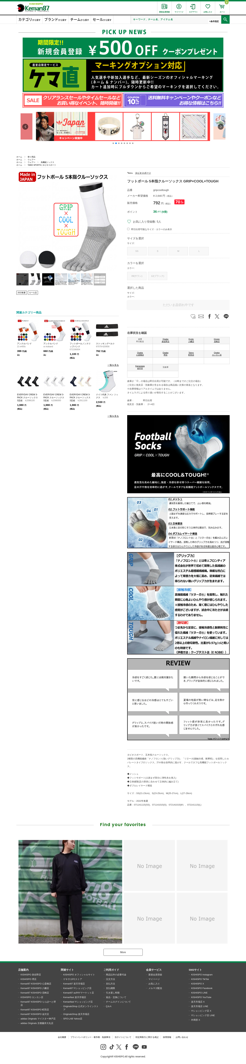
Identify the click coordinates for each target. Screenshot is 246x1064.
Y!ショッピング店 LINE (203, 1015)
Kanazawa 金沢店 (140, 367)
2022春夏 (22, 293)
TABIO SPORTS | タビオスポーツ (42, 165)
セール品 (33, 293)
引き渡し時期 (113, 992)
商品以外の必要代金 (116, 974)
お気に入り (154, 983)
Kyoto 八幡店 (191, 340)
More (123, 952)
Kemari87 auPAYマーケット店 (78, 992)
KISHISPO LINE (199, 992)
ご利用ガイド (111, 969)
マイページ (154, 979)
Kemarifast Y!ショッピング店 (78, 1001)
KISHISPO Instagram (202, 974)
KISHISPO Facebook (201, 988)
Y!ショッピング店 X (201, 1011)
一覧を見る (113, 365)
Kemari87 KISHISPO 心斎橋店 (36, 983)
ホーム (19, 157)
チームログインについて (118, 1001)
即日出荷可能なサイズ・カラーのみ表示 (151, 229)
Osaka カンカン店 (217, 354)
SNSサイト (195, 969)
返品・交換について (116, 997)
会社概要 (62, 1037)
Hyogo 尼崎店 (217, 340)
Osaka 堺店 (165, 354)
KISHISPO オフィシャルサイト (79, 974)
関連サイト (67, 969)
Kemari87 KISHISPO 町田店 (35, 1009)
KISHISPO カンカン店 (32, 997)
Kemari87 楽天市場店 (74, 983)
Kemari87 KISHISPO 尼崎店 (35, 992)
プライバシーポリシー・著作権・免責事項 (90, 1037)
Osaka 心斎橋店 (140, 354)
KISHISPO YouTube (201, 997)
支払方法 (110, 983)
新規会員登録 (155, 974)
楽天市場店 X (198, 1001)
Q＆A (109, 1006)
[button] (113, 143)
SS (136, 251)
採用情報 (167, 1037)
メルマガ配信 (155, 988)
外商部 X (195, 1020)
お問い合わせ (182, 1037)
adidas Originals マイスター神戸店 (38, 1018)
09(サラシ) (136, 276)
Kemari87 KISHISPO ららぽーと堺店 (38, 1003)
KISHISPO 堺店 (28, 979)
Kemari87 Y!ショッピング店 (77, 988)
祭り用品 (31, 157)
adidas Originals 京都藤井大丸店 (37, 1023)
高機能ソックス (47, 162)
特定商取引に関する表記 (147, 1037)
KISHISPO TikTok (200, 979)
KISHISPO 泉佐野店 (31, 974)
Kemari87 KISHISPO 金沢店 (35, 1014)
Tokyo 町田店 (191, 354)
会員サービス (154, 969)
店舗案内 (23, 969)
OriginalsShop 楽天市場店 (76, 1014)
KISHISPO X (197, 983)
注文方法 (110, 979)
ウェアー (31, 160)
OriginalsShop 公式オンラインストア (80, 1008)
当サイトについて (123, 1037)
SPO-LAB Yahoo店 (72, 1018)
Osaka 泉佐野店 (165, 340)
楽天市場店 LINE (199, 1006)
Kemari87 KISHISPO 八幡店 (35, 988)
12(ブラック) (157, 276)
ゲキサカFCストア (72, 979)
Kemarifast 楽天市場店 (74, 997)
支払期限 (110, 988)
